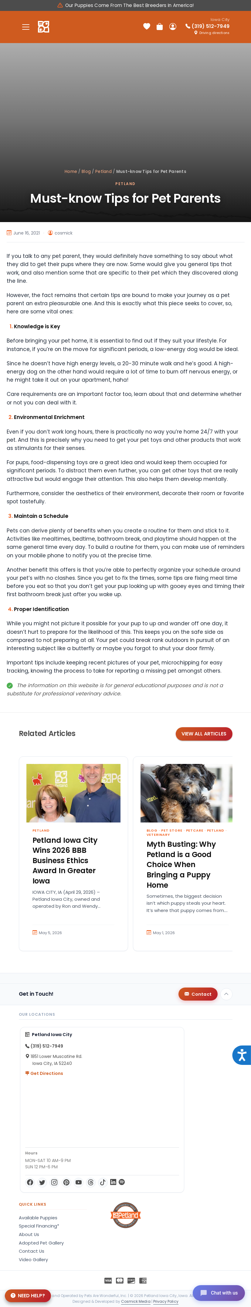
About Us (29, 1234)
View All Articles (203, 733)
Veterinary (158, 834)
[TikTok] (103, 1182)
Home (71, 171)
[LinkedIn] (113, 1182)
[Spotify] (122, 1182)
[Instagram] (54, 1182)
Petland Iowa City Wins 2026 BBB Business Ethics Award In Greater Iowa (65, 860)
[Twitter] (42, 1182)
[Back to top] (226, 994)
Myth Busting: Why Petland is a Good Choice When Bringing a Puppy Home (181, 864)
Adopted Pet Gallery (41, 1243)
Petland (103, 171)
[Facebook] (30, 1182)
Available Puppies (38, 1218)
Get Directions (44, 1073)
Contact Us (31, 1251)
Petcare (194, 830)
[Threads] (91, 1182)
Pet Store (171, 830)
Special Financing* (39, 1226)
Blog (86, 171)
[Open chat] (218, 1293)
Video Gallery (33, 1260)
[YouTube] (78, 1182)
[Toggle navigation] (26, 27)
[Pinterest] (66, 1182)
